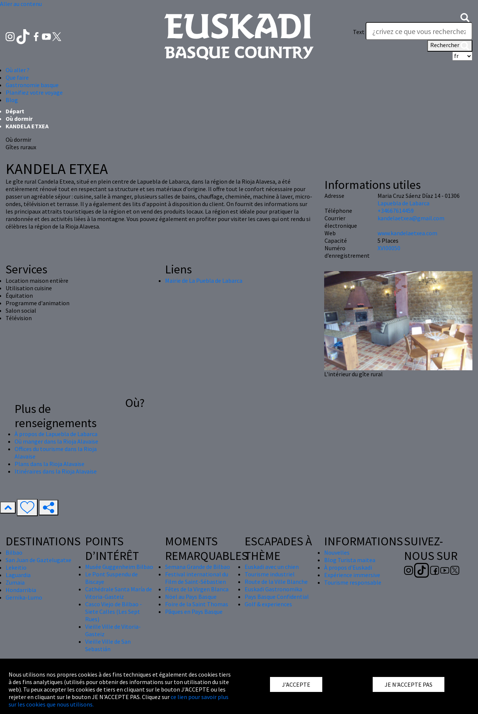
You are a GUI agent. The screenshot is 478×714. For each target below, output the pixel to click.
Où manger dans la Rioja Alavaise (56, 441)
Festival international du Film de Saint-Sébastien (196, 577)
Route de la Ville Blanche (276, 581)
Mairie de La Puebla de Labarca (203, 280)
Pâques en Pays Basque (194, 611)
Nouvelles (337, 552)
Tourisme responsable (352, 582)
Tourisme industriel (270, 574)
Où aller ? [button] (18, 70)
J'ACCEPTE (296, 684)
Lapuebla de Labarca (403, 203)
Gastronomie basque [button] (32, 85)
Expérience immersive (352, 575)
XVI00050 (389, 248)
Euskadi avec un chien (272, 566)
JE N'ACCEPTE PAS (408, 684)
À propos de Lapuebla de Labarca (56, 434)
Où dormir (19, 118)
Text (358, 32)
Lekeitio (16, 567)
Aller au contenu (21, 3)
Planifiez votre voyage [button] (34, 92)
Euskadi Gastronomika (273, 589)
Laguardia (18, 575)
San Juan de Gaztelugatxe (38, 560)
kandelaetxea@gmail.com (411, 218)
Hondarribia (21, 590)
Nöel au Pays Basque (191, 596)
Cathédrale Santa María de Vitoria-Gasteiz (118, 592)
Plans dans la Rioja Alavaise (49, 464)
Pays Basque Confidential (277, 596)
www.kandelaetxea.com (407, 233)
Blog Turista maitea (349, 560)
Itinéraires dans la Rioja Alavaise (56, 471)
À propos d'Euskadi (348, 567)
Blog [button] (12, 100)
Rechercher (449, 45)
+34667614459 (396, 210)
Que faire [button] (17, 77)
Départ (15, 111)
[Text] (419, 31)
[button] (464, 17)
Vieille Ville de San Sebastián (108, 645)
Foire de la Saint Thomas (196, 604)
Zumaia (15, 582)
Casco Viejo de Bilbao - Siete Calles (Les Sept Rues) (113, 611)
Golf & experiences (268, 604)
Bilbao (14, 552)
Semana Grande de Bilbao (197, 566)
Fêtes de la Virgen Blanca (197, 589)
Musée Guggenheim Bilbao (119, 566)
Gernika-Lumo (24, 597)
